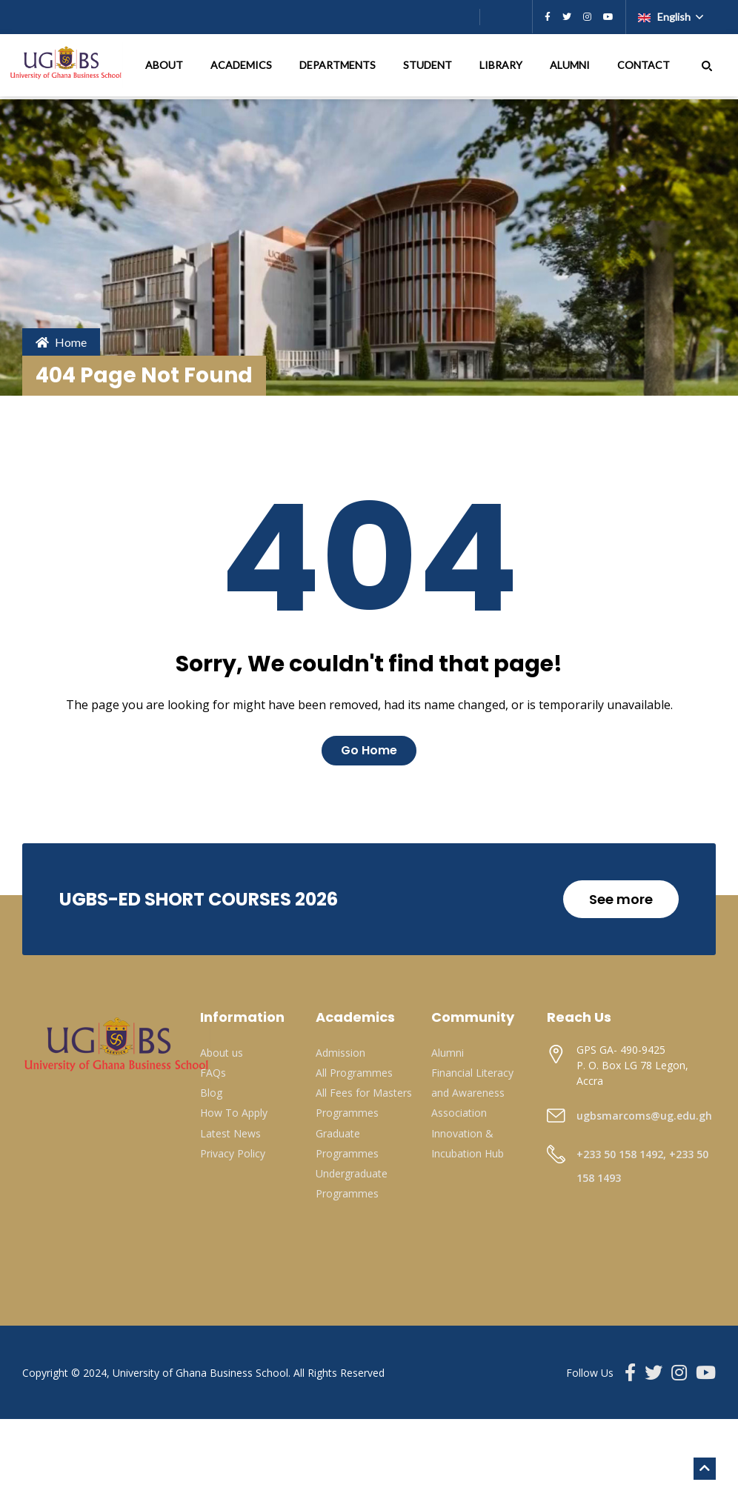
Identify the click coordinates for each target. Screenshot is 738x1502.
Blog (211, 1093)
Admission (340, 1053)
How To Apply (233, 1113)
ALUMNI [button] (571, 65)
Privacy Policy (232, 1153)
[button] (707, 65)
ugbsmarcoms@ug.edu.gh (644, 1116)
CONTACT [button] (644, 65)
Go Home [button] (369, 750)
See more (621, 899)
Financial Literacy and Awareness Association (472, 1093)
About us (221, 1053)
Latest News (230, 1133)
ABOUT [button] (165, 65)
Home (61, 342)
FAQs (213, 1073)
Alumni (447, 1053)
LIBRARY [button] (502, 65)
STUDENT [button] (428, 65)
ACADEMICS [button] (242, 65)
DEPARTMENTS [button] (338, 65)
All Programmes (354, 1073)
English (665, 16)
